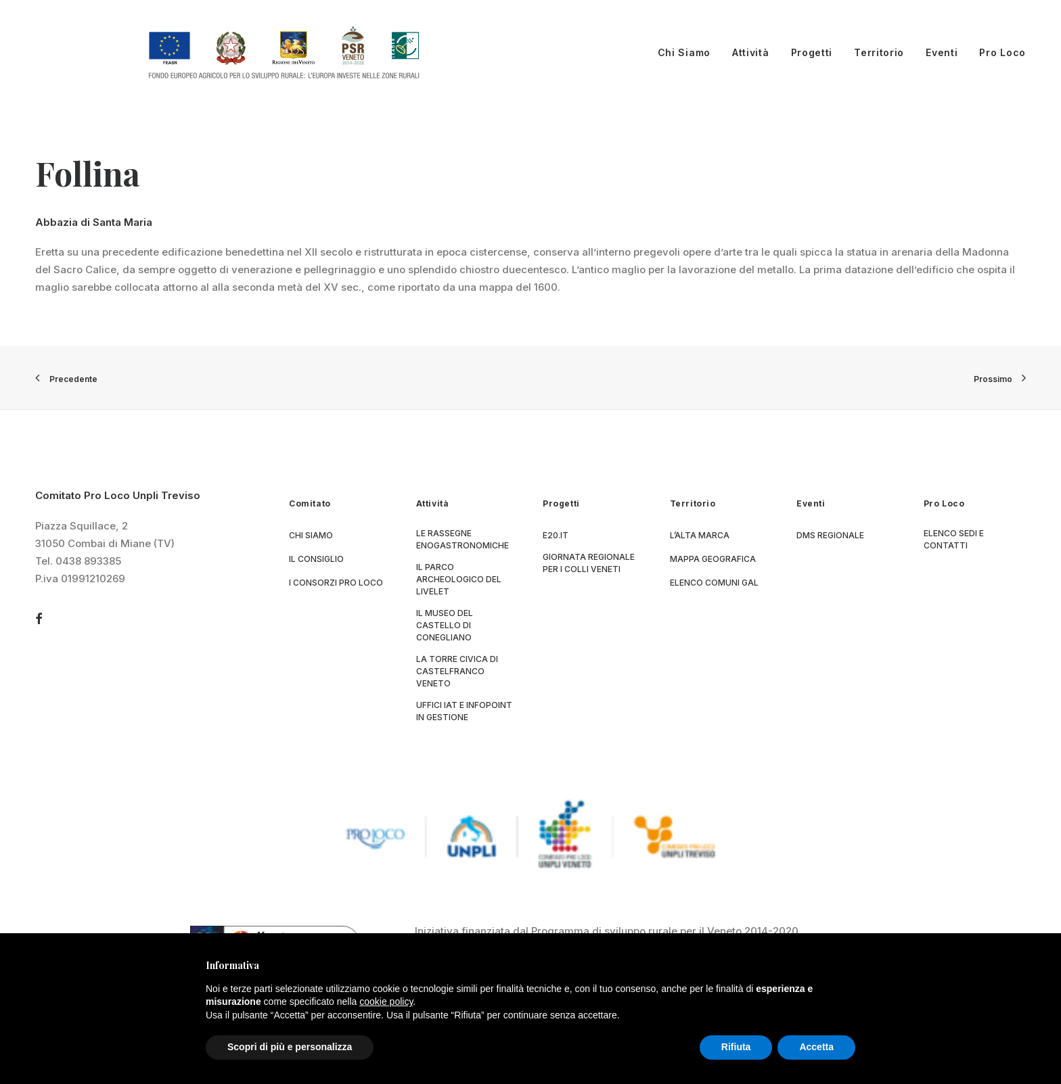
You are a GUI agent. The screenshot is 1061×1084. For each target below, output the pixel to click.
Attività (750, 52)
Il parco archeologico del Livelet (458, 579)
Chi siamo (311, 535)
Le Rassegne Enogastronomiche (462, 539)
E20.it (555, 535)
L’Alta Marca (699, 535)
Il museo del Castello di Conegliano (444, 625)
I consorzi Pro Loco (336, 583)
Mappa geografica (713, 559)
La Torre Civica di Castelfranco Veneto (457, 671)
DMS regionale (830, 535)
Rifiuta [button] (736, 1046)
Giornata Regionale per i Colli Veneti (589, 563)
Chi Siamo (684, 52)
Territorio (879, 52)
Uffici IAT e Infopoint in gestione (464, 711)
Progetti (812, 52)
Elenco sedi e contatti (954, 539)
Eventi (941, 52)
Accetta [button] (816, 1046)
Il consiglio (316, 559)
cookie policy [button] (386, 1001)
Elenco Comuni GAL (714, 583)
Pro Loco (1002, 52)
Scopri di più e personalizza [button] (289, 1046)
